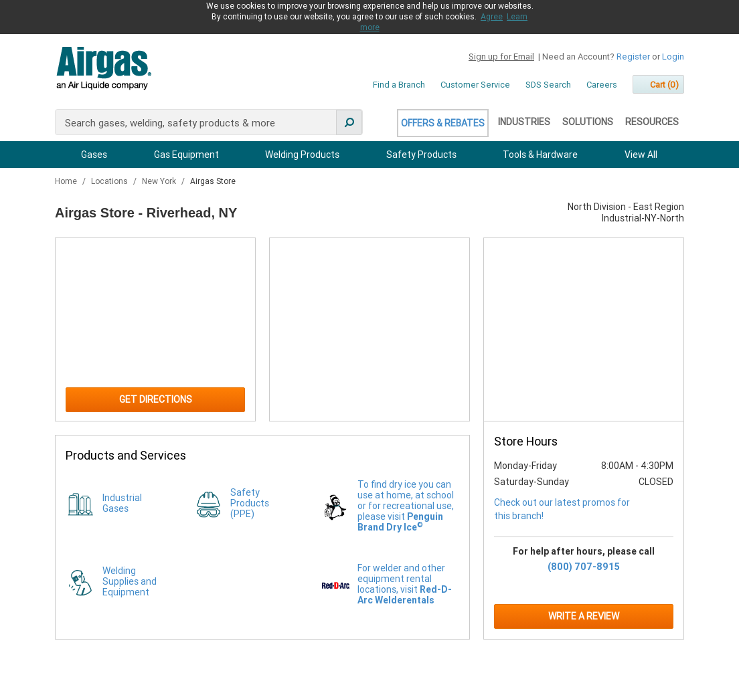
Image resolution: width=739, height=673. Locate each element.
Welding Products (302, 154)
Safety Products (421, 154)
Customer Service (475, 85)
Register (633, 57)
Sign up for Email (501, 57)
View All (641, 154)
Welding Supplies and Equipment (129, 581)
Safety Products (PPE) (249, 503)
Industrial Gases (122, 503)
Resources (652, 121)
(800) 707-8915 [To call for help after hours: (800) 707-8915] (584, 566)
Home (67, 181)
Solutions (587, 121)
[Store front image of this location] (583, 329)
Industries (524, 121)
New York (160, 181)
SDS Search (548, 85)
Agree (492, 16)
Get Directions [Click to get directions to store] (155, 399)
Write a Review (583, 616)
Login (673, 57)
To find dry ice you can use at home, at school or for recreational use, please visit (405, 506)
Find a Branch (399, 85)
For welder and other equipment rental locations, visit (404, 584)
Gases (94, 154)
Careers (601, 85)
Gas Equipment (186, 154)
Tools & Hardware (540, 154)
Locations (110, 181)
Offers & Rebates (443, 123)
